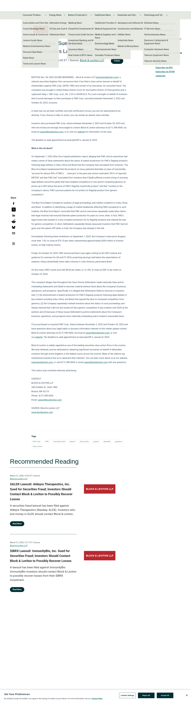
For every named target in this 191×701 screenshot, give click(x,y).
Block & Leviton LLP (92, 60)
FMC (47, 441)
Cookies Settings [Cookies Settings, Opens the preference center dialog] (127, 696)
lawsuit (72, 441)
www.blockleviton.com (107, 77)
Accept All (165, 696)
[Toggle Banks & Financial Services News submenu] (91, 15)
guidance (118, 441)
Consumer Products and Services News (33, 15)
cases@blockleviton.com (52, 132)
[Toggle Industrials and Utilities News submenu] (140, 15)
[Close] (187, 696)
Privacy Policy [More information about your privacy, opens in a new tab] (97, 700)
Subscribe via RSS (164, 67)
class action (84, 441)
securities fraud (59, 441)
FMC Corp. (37, 441)
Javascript (160, 76)
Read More (17, 524)
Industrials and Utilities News (127, 15)
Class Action (37, 446)
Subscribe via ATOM (165, 71)
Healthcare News (103, 15)
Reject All (146, 696)
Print (157, 59)
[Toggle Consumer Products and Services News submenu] (45, 15)
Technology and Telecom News (154, 15)
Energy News (55, 15)
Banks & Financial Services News (78, 15)
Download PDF (162, 63)
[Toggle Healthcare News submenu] (114, 15)
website (81, 132)
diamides (107, 441)
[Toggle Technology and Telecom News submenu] (167, 15)
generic (96, 441)
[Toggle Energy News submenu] (64, 15)
